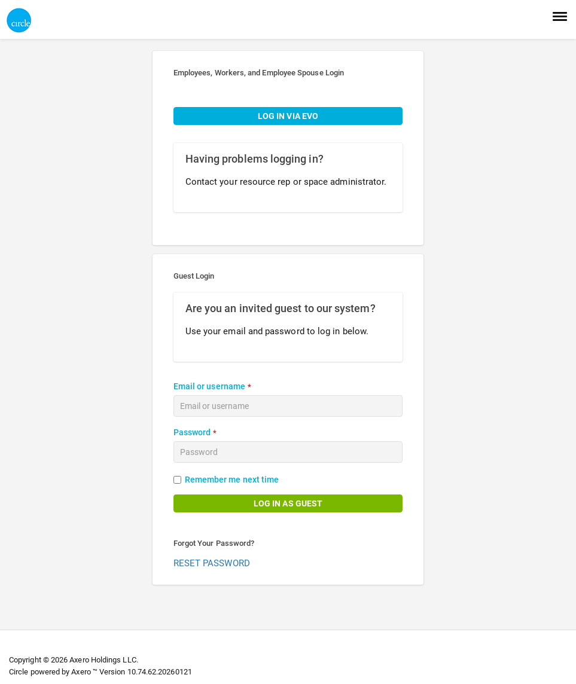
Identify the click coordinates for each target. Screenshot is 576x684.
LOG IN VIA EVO (288, 116)
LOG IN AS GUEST (288, 503)
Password (192, 432)
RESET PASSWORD (211, 563)
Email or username (209, 386)
